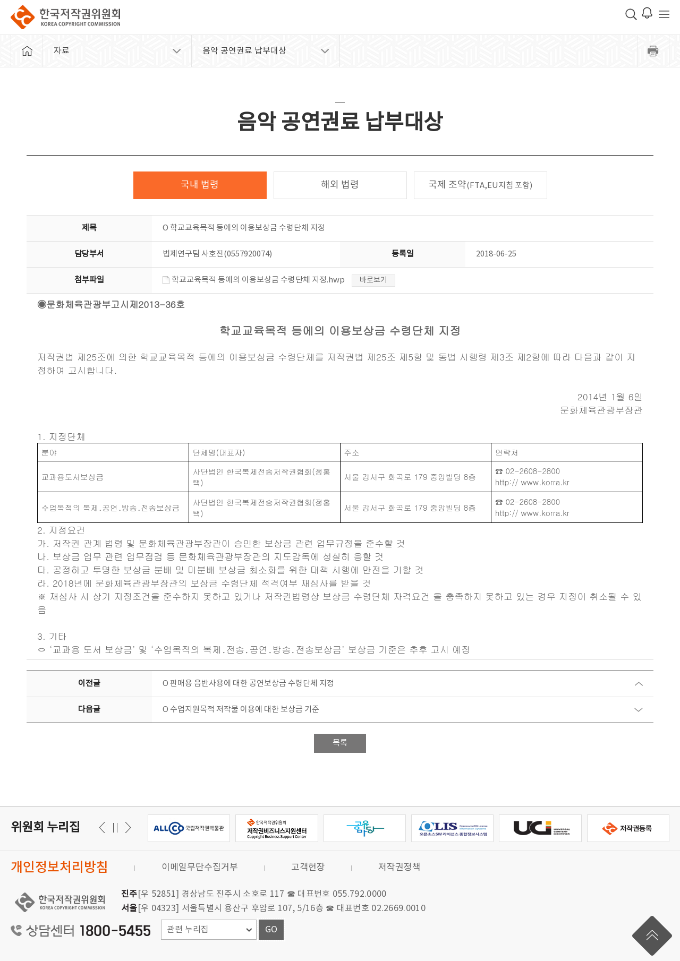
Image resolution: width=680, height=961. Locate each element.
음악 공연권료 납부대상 (244, 51)
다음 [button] (103, 827)
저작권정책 (399, 867)
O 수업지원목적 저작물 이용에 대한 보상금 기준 (241, 709)
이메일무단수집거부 (200, 867)
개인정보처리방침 (59, 868)
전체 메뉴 (664, 14)
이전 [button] (126, 827)
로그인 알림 (647, 13)
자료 (62, 51)
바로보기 (373, 280)
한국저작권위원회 (65, 17)
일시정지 (115, 827)
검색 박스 (631, 14)
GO (271, 929)
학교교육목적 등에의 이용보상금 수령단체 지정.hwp (254, 280)
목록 (340, 743)
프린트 (653, 51)
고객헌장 (308, 867)
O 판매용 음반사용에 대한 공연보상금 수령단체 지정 (248, 683)
